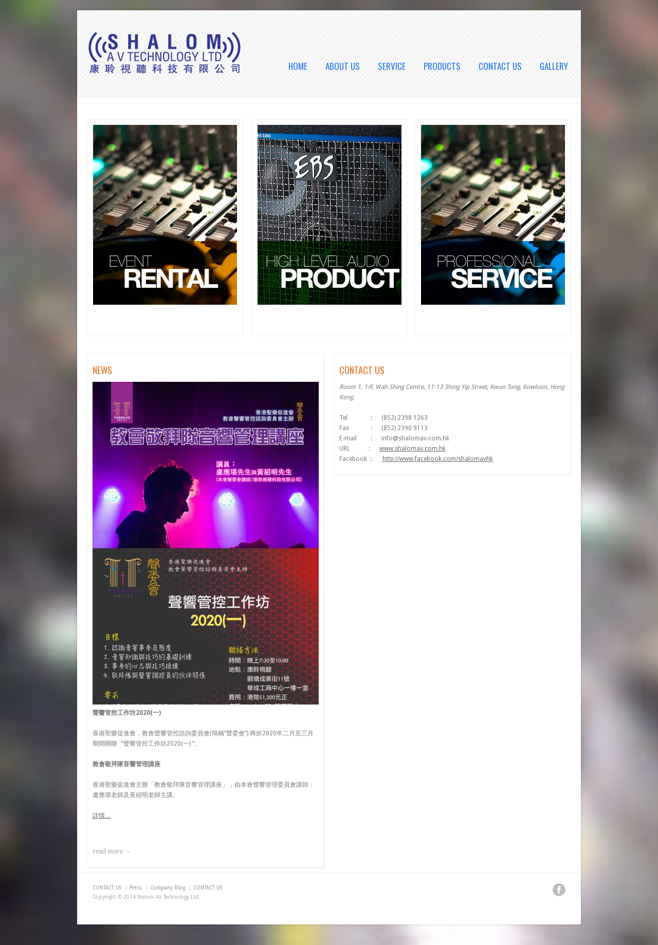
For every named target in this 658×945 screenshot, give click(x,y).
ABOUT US (342, 66)
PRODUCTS (442, 66)
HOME (297, 66)
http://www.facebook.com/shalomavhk (437, 458)
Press (136, 888)
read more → (112, 851)
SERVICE (392, 66)
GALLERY (554, 66)
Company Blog (167, 888)
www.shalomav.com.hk (412, 448)
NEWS (102, 370)
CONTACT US (500, 66)
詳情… (102, 815)
